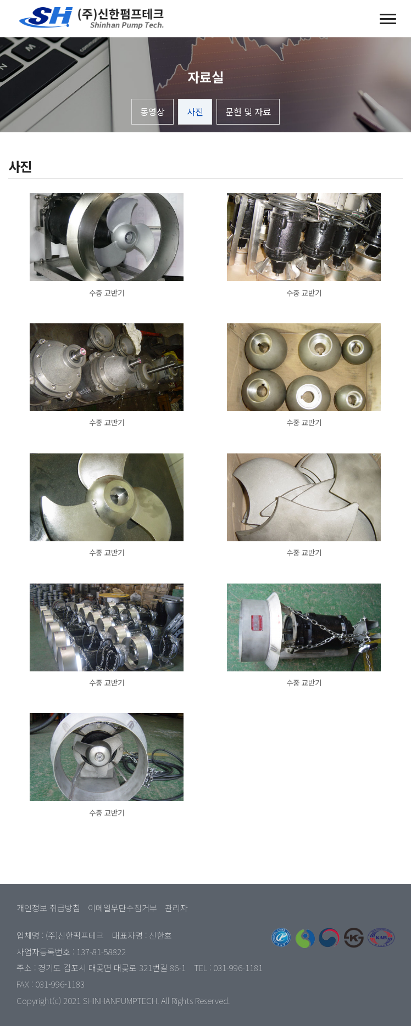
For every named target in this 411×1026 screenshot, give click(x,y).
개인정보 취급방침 (48, 907)
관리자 (176, 907)
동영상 (152, 111)
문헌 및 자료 (248, 111)
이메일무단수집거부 (122, 907)
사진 (195, 111)
